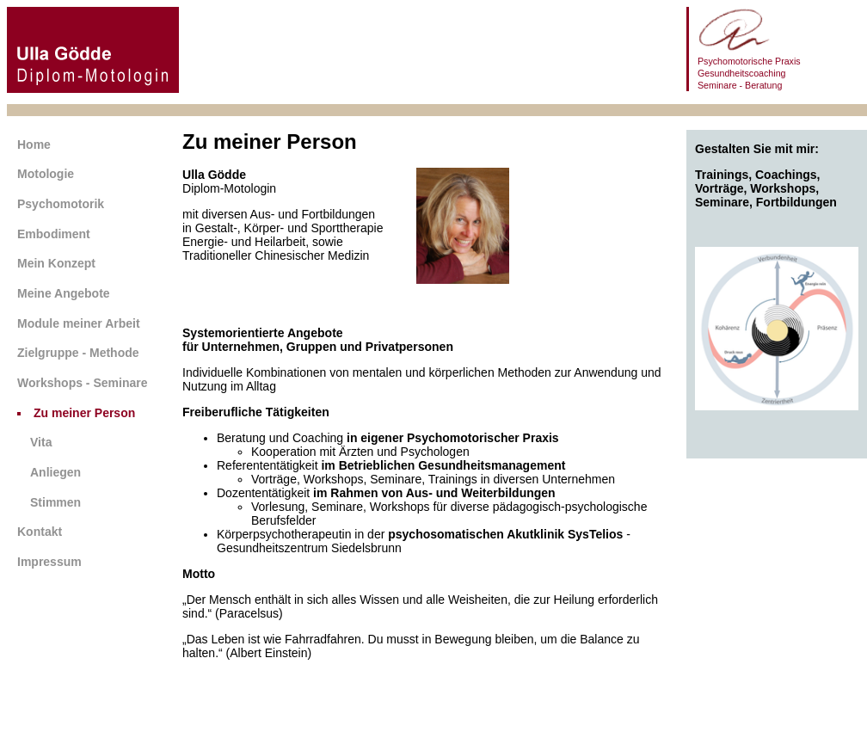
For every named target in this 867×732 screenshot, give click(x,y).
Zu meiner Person (84, 413)
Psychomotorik (60, 204)
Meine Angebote (63, 293)
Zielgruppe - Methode (78, 353)
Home (34, 144)
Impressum (49, 562)
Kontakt (39, 531)
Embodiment (53, 234)
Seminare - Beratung (740, 85)
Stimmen (55, 502)
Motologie (45, 174)
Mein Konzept (56, 263)
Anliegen (55, 472)
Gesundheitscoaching (742, 73)
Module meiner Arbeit (78, 323)
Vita (41, 442)
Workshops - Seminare (82, 383)
